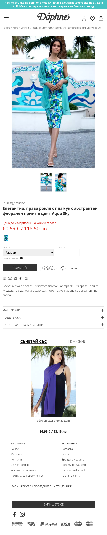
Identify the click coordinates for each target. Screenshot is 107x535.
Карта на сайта (71, 475)
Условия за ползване (23, 470)
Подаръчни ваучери (74, 464)
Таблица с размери (13, 258)
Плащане (67, 454)
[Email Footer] (53, 495)
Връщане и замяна (73, 459)
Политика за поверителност (28, 475)
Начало (6, 27)
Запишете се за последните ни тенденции (42, 486)
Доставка (67, 449)
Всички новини (20, 464)
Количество (65, 247)
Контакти (16, 459)
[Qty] (74, 252)
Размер (6, 247)
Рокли (15, 27)
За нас (15, 449)
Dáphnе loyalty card (73, 470)
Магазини (17, 454)
